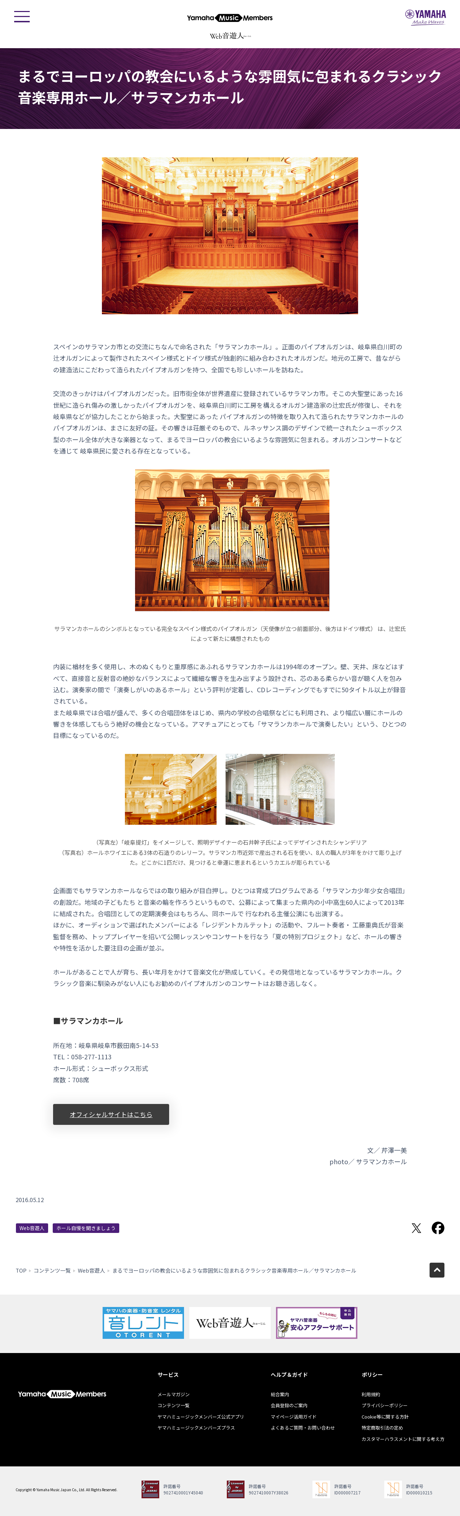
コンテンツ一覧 (52, 1270)
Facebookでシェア (438, 1228)
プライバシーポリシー (385, 1405)
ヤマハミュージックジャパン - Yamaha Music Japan (425, 18)
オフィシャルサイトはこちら (111, 1114)
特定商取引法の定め (382, 1427)
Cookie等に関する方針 (385, 1416)
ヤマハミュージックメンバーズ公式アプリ (200, 1416)
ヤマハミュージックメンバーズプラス (196, 1427)
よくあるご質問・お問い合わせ (303, 1427)
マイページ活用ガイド (294, 1416)
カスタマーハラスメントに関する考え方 (403, 1439)
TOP (21, 1270)
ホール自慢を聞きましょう (86, 1228)
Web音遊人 (32, 1228)
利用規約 (371, 1394)
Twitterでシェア (416, 1228)
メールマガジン (173, 1394)
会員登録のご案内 (289, 1405)
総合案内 (280, 1394)
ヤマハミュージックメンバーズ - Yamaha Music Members (230, 17)
